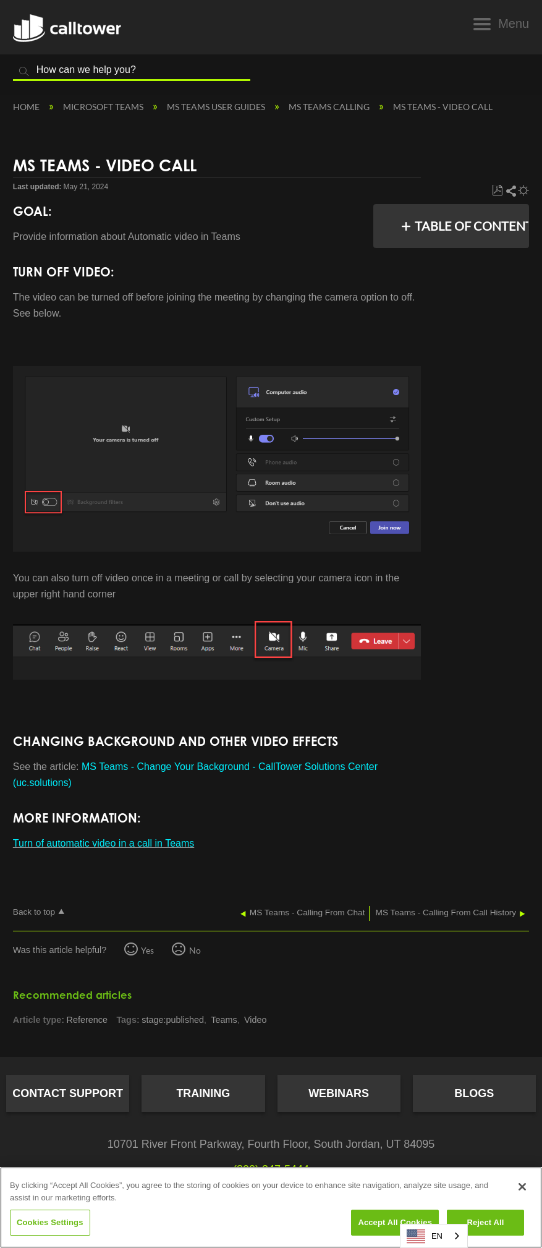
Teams (224, 1020)
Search (24, 71)
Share (510, 191)
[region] (271, 1207)
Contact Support (67, 1093)
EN (424, 1236)
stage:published (173, 1020)
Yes (147, 950)
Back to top (34, 912)
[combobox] (434, 1236)
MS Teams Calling (330, 106)
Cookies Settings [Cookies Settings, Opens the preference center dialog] (50, 1222)
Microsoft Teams (104, 106)
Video (255, 1020)
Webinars (338, 1093)
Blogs (474, 1093)
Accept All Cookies (395, 1222)
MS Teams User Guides (217, 106)
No (195, 950)
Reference (87, 1020)
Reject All (485, 1222)
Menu (513, 23)
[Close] (522, 1186)
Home (27, 106)
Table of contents (468, 225)
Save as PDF (497, 191)
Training (203, 1093)
